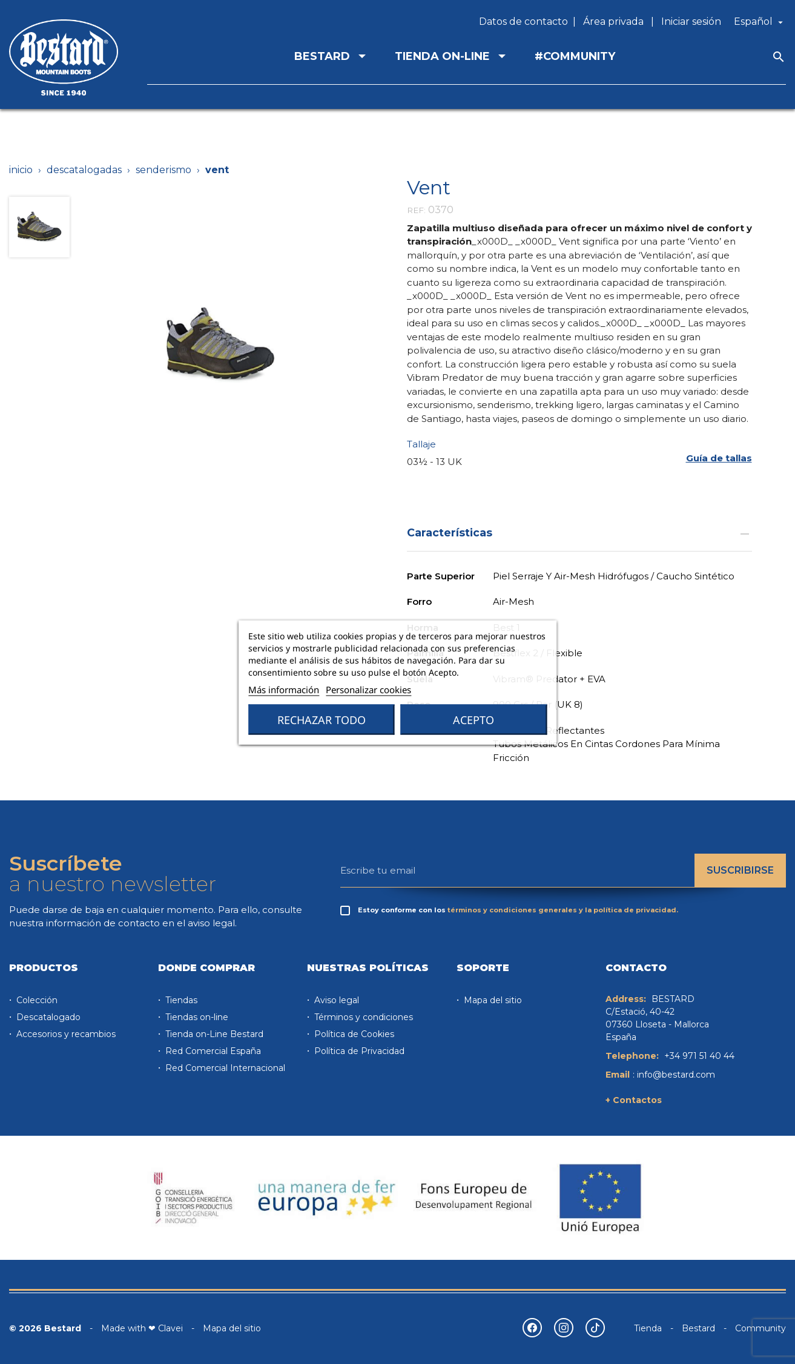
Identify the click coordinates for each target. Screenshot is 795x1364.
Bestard (698, 1328)
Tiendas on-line (195, 1017)
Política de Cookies (353, 1034)
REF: (416, 210)
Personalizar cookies (368, 689)
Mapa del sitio (491, 1000)
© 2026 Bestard (45, 1328)
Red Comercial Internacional (224, 1068)
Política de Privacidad (358, 1051)
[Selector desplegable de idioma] (760, 22)
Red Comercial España (212, 1051)
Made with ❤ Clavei (142, 1328)
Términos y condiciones (362, 1017)
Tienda (648, 1328)
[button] (719, 458)
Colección (36, 1000)
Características (579, 532)
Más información (283, 689)
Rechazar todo (321, 719)
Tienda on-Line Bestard (213, 1034)
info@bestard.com (676, 1074)
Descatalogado (47, 1017)
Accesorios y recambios (65, 1034)
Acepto (473, 719)
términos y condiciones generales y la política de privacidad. (562, 910)
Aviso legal (335, 1000)
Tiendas (180, 1000)
